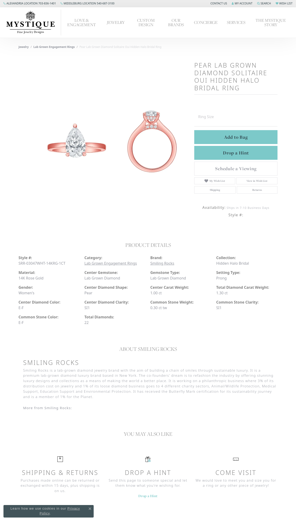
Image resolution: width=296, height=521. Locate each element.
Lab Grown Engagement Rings (54, 47)
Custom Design (146, 22)
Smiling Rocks (162, 263)
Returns (257, 190)
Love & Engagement (81, 22)
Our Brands (176, 22)
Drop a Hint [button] (236, 153)
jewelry (23, 47)
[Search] (264, 3)
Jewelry (116, 22)
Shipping (215, 190)
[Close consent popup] (90, 508)
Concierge (206, 22)
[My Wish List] (284, 3)
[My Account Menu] (242, 3)
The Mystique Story (271, 22)
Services (236, 22)
